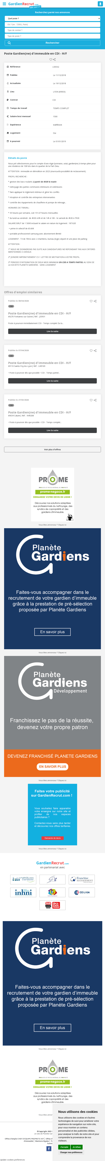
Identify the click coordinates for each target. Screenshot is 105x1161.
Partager (54, 59)
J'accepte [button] (64, 1147)
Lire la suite (52, 331)
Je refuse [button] (77, 1147)
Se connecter (100, 3)
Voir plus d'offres (52, 449)
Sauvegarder (50, 59)
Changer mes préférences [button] (71, 1152)
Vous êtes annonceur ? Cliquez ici (52, 525)
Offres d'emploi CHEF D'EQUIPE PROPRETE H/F (24, 1139)
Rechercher (52, 42)
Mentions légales (42, 1141)
